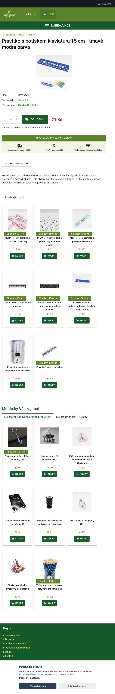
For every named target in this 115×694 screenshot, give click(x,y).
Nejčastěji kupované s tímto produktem (27, 416)
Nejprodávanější (66, 416)
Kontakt (9, 656)
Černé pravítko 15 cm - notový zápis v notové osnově (49, 306)
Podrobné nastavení (29, 678)
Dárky (84, 416)
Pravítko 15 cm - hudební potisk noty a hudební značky (49, 241)
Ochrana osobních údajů (17, 647)
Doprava (9, 639)
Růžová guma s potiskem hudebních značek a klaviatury (81, 460)
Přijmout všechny (38, 686)
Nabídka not (58, 25)
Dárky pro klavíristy (26, 35)
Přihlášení (105, 4)
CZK (30, 14)
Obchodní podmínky (15, 643)
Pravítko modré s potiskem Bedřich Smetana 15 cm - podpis (82, 306)
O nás (8, 651)
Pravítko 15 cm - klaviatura (49, 367)
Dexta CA (23, 100)
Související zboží (14, 197)
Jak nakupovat (12, 635)
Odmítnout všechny (77, 686)
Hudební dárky (8, 35)
